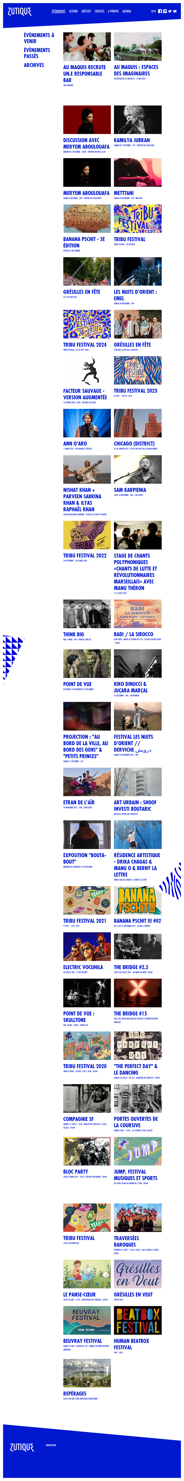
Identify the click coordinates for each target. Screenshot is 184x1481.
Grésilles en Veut (133, 1294)
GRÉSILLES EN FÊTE (81, 292)
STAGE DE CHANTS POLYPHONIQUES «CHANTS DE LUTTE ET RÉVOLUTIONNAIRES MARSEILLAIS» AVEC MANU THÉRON (135, 572)
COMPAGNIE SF (78, 1119)
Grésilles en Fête (132, 344)
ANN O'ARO (75, 443)
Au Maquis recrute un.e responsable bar (84, 74)
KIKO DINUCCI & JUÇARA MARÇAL (131, 687)
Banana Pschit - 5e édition (84, 242)
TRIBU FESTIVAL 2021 (85, 920)
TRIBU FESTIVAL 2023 (135, 390)
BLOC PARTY (75, 1171)
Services (99, 11)
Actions (73, 11)
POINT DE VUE (77, 684)
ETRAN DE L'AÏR (79, 802)
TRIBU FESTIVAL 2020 (85, 1066)
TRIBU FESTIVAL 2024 (85, 344)
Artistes (86, 11)
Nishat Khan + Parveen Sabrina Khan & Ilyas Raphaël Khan (82, 499)
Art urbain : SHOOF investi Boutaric (135, 805)
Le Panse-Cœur (79, 1294)
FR (152, 11)
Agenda (126, 11)
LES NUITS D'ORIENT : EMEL (135, 295)
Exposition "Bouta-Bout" (84, 858)
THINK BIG (73, 634)
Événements (58, 11)
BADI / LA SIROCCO (133, 634)
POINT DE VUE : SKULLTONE (78, 1017)
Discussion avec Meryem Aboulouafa (86, 143)
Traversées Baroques (126, 1241)
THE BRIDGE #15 (130, 1013)
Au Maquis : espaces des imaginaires (136, 70)
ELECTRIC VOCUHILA (83, 967)
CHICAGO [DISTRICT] (134, 443)
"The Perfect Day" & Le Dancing (136, 1069)
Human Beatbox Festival (131, 1344)
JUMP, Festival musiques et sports (135, 1175)
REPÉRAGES (74, 1393)
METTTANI (124, 193)
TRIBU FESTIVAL (129, 239)
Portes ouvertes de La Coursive (136, 1122)
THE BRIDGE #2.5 (131, 967)
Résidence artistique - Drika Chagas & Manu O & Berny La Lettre (137, 865)
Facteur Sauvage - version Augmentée (85, 394)
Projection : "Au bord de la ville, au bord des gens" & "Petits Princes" (85, 746)
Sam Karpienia (130, 490)
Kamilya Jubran (132, 140)
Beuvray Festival (82, 1341)
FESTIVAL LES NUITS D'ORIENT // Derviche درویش (133, 743)
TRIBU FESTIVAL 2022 (85, 555)
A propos (113, 11)
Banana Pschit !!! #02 (137, 920)
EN (155, 11)
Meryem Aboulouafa (86, 193)
